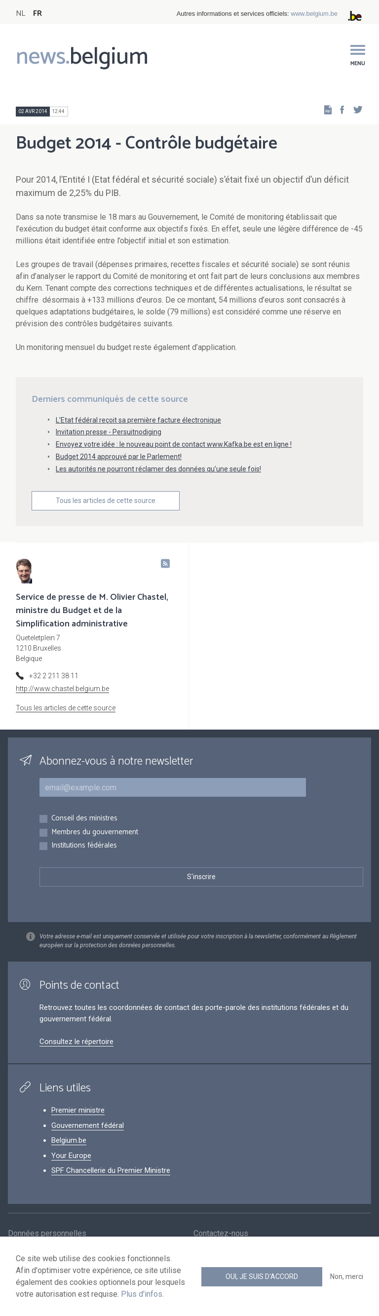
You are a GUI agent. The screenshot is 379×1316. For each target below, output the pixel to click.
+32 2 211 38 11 (53, 676)
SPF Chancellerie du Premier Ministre (110, 1170)
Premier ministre (78, 1110)
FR (37, 13)
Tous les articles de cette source (105, 500)
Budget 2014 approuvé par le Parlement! (119, 457)
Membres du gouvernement (94, 832)
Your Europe (71, 1155)
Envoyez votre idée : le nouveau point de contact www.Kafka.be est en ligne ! (174, 444)
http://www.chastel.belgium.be (62, 689)
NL (20, 13)
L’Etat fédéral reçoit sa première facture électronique (138, 420)
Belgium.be (68, 1140)
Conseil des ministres (84, 818)
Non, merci (346, 1276)
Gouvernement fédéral (87, 1125)
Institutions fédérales (84, 846)
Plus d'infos (141, 1294)
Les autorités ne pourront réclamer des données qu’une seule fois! (158, 469)
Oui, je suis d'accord (262, 1276)
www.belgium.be (314, 13)
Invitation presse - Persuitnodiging (108, 432)
